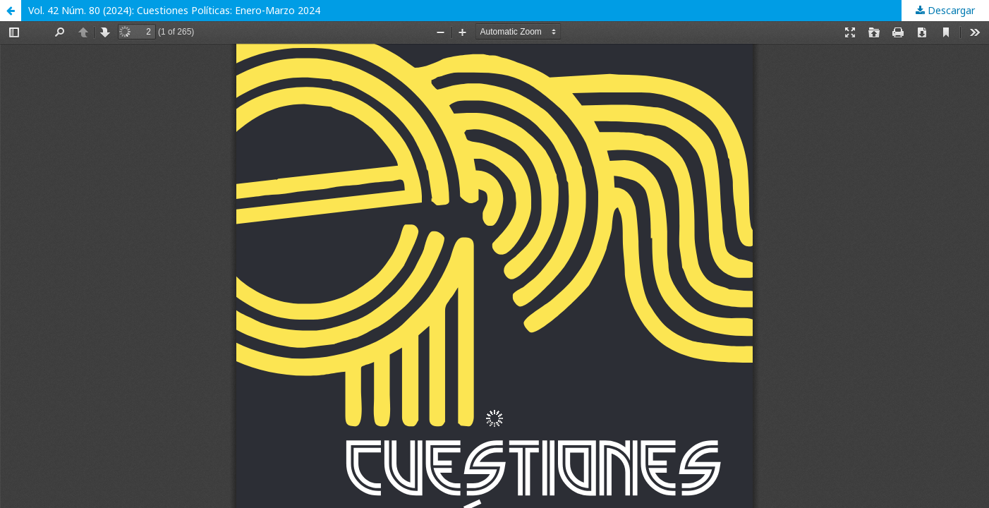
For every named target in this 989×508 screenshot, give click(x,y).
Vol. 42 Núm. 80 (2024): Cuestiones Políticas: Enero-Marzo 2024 (174, 10)
